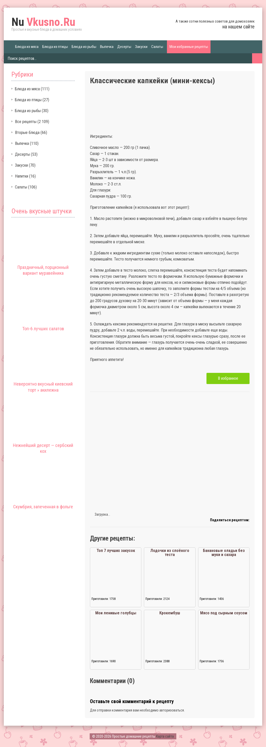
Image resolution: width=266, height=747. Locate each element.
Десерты (124, 46)
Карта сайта (165, 736)
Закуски (141, 46)
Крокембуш (169, 613)
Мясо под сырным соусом (223, 613)
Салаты (157, 46)
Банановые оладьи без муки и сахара (224, 552)
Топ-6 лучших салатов (43, 328)
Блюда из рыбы (84, 46)
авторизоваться (171, 710)
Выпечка (106, 46)
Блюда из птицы (55, 46)
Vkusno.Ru (43, 22)
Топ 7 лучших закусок (116, 550)
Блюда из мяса (27, 46)
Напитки (21, 176)
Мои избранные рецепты (188, 46)
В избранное (228, 378)
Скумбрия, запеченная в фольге (43, 506)
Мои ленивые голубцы (115, 613)
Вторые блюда (27, 132)
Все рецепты (25, 121)
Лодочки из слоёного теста (169, 552)
